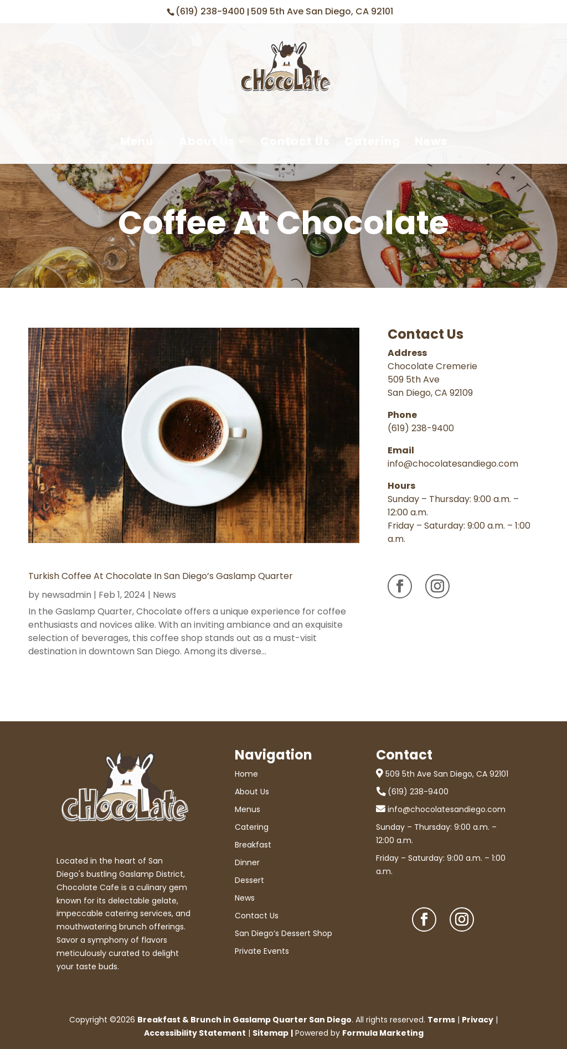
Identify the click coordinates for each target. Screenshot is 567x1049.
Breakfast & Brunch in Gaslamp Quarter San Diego (244, 1019)
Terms (441, 1019)
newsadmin (66, 594)
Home (246, 773)
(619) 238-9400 (211, 11)
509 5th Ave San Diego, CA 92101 (322, 11)
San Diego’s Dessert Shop (283, 933)
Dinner (247, 862)
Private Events (262, 951)
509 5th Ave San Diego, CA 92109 (430, 386)
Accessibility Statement (195, 1032)
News (431, 142)
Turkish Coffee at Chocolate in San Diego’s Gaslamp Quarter (160, 576)
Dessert (249, 880)
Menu (136, 142)
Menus (247, 809)
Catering (372, 142)
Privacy (477, 1019)
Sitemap (270, 1032)
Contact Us (295, 142)
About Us (207, 142)
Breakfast (253, 844)
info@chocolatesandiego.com (453, 463)
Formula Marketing (383, 1032)
